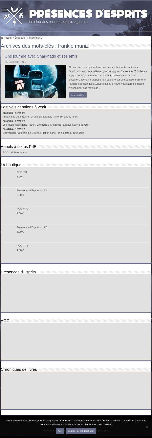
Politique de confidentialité (81, 430)
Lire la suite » (78, 95)
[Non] (147, 427)
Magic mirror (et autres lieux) (61, 116)
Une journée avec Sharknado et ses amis (41, 56)
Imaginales (9, 116)
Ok (59, 430)
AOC (6, 152)
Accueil (6, 37)
